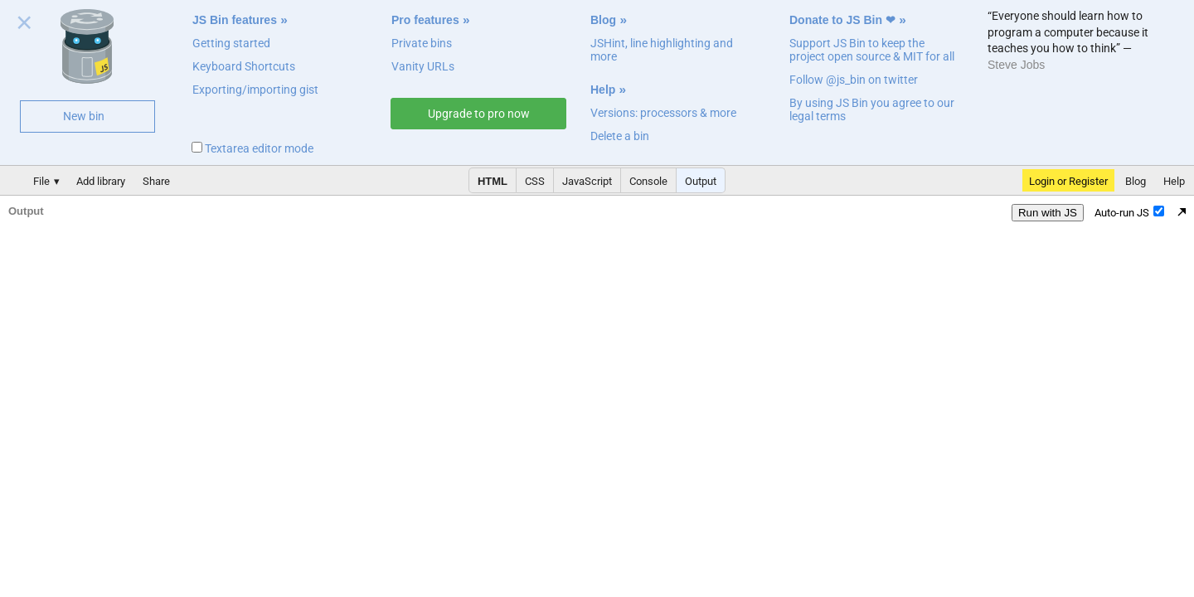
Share (156, 181)
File (41, 181)
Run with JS (1047, 212)
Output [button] (700, 181)
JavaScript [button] (587, 181)
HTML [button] (492, 181)
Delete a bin (619, 136)
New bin (83, 116)
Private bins (421, 43)
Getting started (231, 43)
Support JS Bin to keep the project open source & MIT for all (871, 49)
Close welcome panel (24, 25)
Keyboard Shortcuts (243, 66)
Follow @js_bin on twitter (853, 79)
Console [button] (648, 181)
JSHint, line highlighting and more (661, 49)
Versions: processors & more (663, 112)
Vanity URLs (422, 66)
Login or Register (1068, 181)
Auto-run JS (1129, 212)
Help (602, 89)
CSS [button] (535, 181)
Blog (603, 20)
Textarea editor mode (252, 148)
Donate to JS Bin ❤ (842, 20)
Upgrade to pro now (479, 113)
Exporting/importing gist (255, 89)
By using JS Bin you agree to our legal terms (871, 109)
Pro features (425, 20)
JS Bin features (234, 20)
